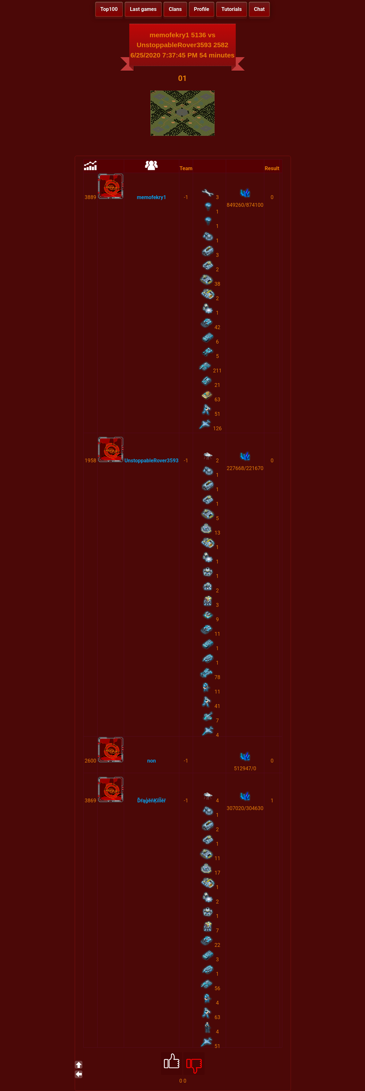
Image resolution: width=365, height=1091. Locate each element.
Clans (175, 9)
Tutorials (231, 9)
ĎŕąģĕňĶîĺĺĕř (151, 801)
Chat (259, 9)
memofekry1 (151, 197)
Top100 (109, 9)
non (151, 761)
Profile (201, 9)
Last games (143, 9)
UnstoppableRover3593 (151, 461)
